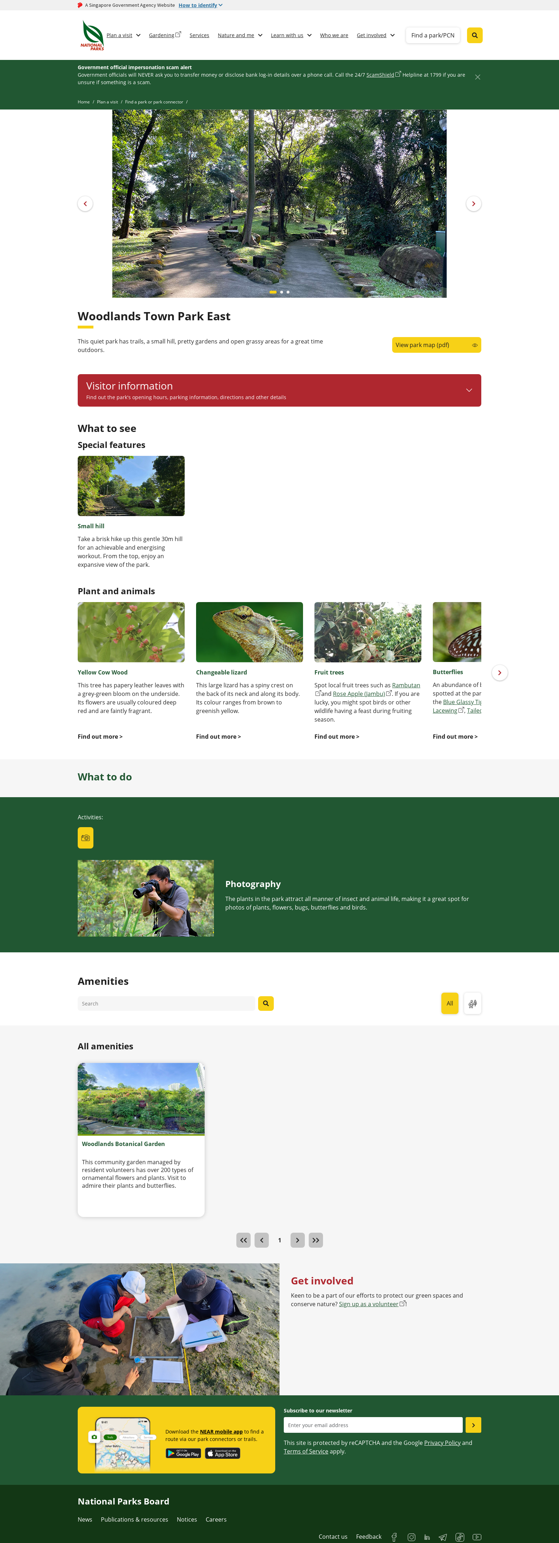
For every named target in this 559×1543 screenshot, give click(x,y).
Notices (187, 1519)
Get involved (371, 35)
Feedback (368, 1537)
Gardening (161, 35)
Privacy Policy (442, 1443)
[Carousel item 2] (288, 292)
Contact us (333, 1537)
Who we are (334, 35)
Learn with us (287, 35)
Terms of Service (306, 1451)
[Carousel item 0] (273, 292)
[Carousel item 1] (281, 292)
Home (84, 102)
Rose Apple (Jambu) (359, 694)
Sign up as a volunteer (369, 1304)
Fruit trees (329, 672)
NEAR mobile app (221, 1431)
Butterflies (448, 672)
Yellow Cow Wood (103, 672)
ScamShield (380, 74)
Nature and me (236, 35)
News (85, 1519)
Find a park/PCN (433, 35)
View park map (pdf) (422, 345)
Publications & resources (134, 1519)
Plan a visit (119, 35)
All (450, 1003)
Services (199, 35)
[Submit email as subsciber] (473, 1425)
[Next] (500, 673)
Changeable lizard (221, 672)
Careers (216, 1519)
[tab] (85, 838)
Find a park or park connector (154, 102)
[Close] (477, 77)
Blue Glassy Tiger (466, 702)
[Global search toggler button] (475, 35)
